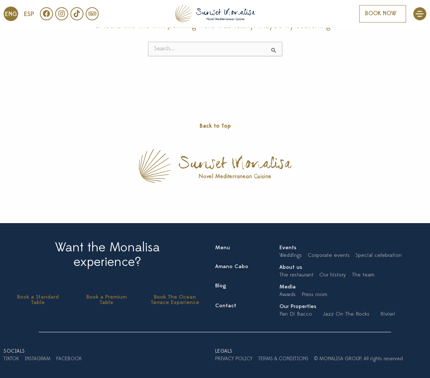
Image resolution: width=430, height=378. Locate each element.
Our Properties (297, 306)
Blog (220, 286)
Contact (225, 306)
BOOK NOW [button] (381, 14)
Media (287, 287)
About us (290, 267)
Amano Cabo (231, 267)
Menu (222, 248)
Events (287, 248)
